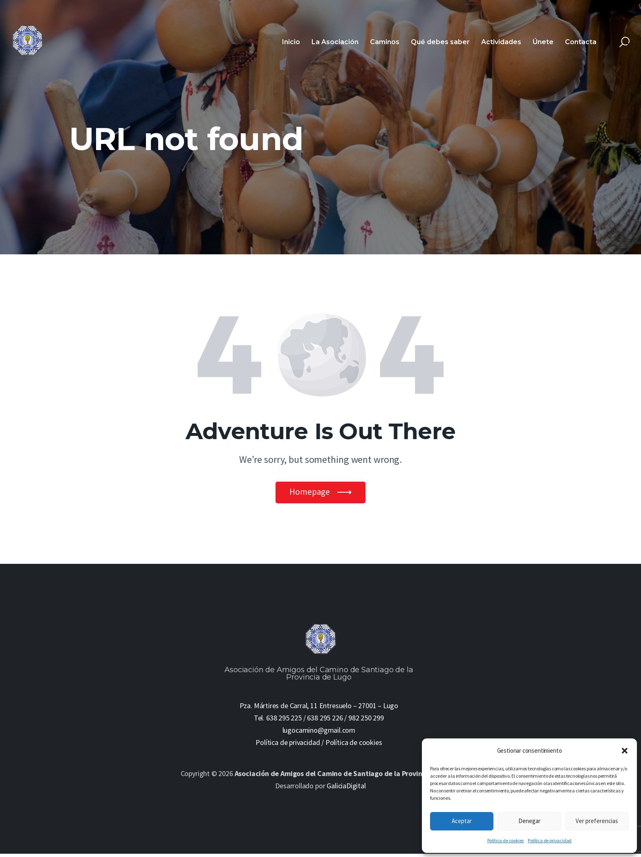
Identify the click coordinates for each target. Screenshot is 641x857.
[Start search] (624, 42)
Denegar (529, 821)
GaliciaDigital (346, 789)
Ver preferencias (597, 821)
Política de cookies (505, 840)
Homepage (309, 493)
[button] (625, 751)
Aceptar (462, 821)
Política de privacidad (550, 840)
